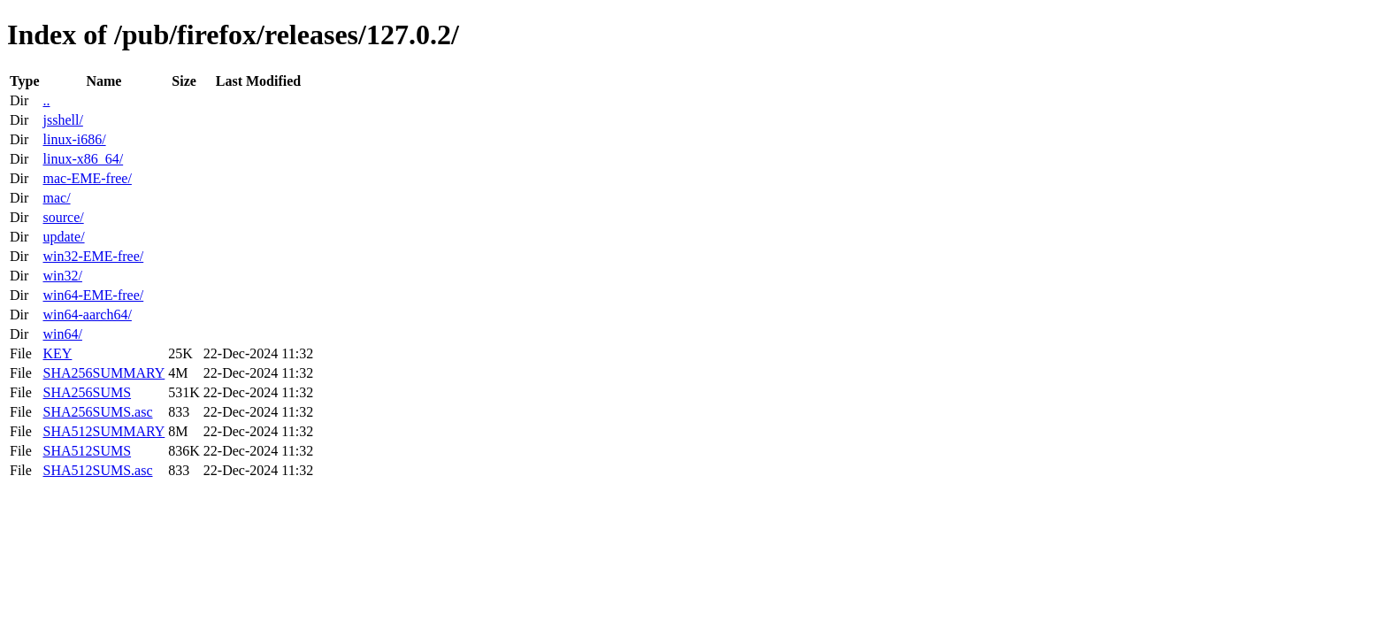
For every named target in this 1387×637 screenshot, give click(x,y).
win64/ (61, 334)
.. (46, 100)
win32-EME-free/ (92, 256)
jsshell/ (62, 119)
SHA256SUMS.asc (97, 411)
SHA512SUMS (86, 450)
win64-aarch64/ (86, 314)
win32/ (61, 275)
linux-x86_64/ (82, 158)
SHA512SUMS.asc (97, 470)
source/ (62, 217)
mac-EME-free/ (86, 178)
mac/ (56, 197)
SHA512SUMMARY (103, 431)
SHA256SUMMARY (103, 372)
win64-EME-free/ (92, 295)
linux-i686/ (73, 139)
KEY (57, 353)
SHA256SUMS (86, 392)
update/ (63, 236)
